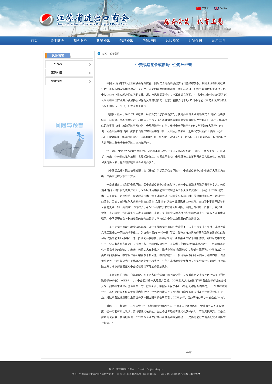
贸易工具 (218, 40)
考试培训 (149, 40)
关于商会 (57, 40)
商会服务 (80, 40)
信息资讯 (126, 40)
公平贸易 (114, 53)
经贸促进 (195, 40)
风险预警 (172, 40)
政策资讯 (103, 40)
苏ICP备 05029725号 (190, 374)
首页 (34, 40)
